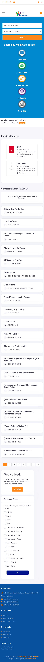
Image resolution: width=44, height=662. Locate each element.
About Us (5, 637)
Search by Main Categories (19, 44)
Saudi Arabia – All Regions (15, 527)
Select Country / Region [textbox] (11, 31)
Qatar (8, 523)
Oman (9, 520)
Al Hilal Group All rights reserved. (28, 656)
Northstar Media (30, 659)
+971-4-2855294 (13, 225)
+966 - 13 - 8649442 (14, 264)
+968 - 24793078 (13, 313)
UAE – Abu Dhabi (12, 543)
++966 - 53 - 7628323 (14, 251)
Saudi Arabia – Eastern (14, 535)
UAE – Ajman (11, 547)
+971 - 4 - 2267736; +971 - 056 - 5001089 (21, 276)
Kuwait (9, 516)
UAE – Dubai (11, 554)
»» (38, 464)
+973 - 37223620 (23, 166)
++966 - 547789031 (14, 301)
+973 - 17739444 (23, 149)
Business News (7, 618)
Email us (17, 489)
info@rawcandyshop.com (26, 168)
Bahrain (9, 512)
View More (21, 156)
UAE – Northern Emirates (15, 558)
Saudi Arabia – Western (14, 539)
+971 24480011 (12, 325)
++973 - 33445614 (13, 350)
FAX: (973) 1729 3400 (10, 605)
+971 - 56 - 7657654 (14, 337)
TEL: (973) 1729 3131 (9, 602)
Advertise (5, 632)
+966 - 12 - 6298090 (14, 403)
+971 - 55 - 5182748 (14, 364)
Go (18, 572)
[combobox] (22, 31)
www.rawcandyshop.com (26, 171)
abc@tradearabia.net (9, 599)
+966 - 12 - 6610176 (14, 430)
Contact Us (6, 634)
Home (4, 615)
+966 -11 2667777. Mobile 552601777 (20, 288)
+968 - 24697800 (13, 376)
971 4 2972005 (12, 239)
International (11, 566)
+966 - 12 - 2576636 (14, 442)
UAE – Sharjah (11, 562)
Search (22, 37)
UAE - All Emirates (13, 550)
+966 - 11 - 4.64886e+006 (16, 454)
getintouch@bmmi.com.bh (26, 152)
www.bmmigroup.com (25, 154)
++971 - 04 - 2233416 (14, 212)
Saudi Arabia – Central (14, 531)
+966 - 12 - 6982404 (14, 391)
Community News (8, 621)
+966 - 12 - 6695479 (14, 417)
